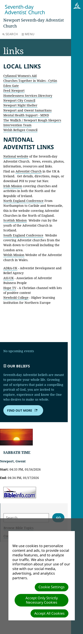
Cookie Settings (52, 587)
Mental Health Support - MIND (26, 115)
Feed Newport (14, 90)
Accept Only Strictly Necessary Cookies (41, 600)
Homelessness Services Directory (27, 95)
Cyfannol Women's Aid (20, 76)
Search (10, 34)
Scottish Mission (15, 220)
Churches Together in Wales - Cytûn (30, 81)
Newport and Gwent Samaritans (27, 110)
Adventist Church (28, 171)
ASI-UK (8, 278)
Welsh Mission (13, 255)
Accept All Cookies (49, 613)
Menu (28, 34)
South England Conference (23, 235)
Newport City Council (19, 100)
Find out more (22, 410)
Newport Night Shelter (20, 105)
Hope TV (9, 288)
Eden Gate (11, 86)
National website (15, 156)
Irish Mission (12, 186)
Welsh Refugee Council (20, 130)
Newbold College (16, 297)
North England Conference (23, 201)
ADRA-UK (10, 268)
